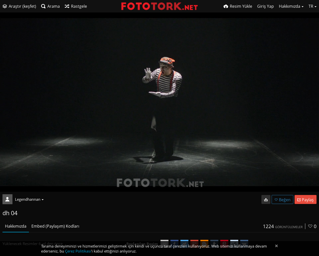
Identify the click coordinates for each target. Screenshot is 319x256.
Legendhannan (29, 199)
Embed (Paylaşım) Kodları (55, 226)
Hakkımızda (15, 226)
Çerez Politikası (78, 251)
